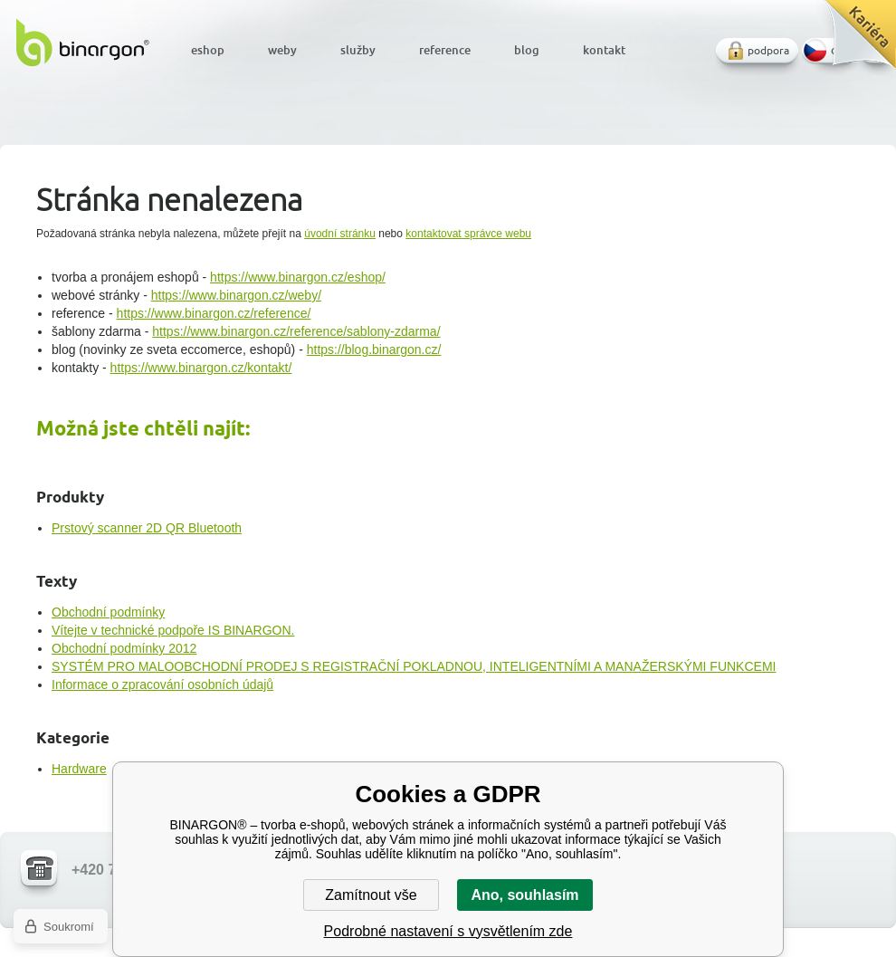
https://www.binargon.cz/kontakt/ (201, 367)
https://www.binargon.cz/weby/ (236, 295)
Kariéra (854, 41)
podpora (768, 50)
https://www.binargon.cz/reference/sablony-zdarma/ (296, 331)
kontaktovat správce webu (468, 233)
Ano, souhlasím (524, 895)
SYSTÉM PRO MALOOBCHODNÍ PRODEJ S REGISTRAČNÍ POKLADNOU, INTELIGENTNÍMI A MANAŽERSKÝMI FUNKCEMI (414, 666)
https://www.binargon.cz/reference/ (214, 313)
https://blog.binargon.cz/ (374, 349)
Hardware (79, 768)
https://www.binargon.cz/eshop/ (298, 277)
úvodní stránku (340, 233)
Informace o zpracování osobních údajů (162, 684)
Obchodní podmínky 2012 (124, 648)
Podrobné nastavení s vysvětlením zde (448, 931)
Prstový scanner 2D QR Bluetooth (147, 528)
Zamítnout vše (370, 895)
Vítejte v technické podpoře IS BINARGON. (173, 630)
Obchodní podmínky (108, 612)
